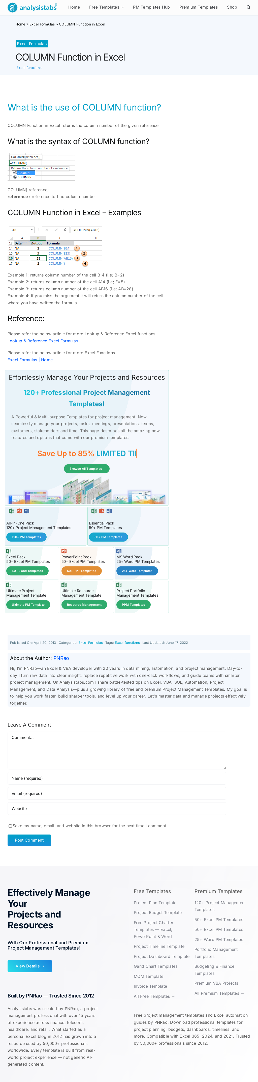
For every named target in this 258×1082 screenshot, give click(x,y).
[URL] (117, 808)
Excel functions (29, 68)
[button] (248, 7)
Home (20, 24)
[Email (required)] (117, 793)
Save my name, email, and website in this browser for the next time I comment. (90, 825)
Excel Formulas (42, 24)
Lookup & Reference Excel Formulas (43, 340)
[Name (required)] (117, 777)
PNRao (61, 658)
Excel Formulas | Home (30, 359)
